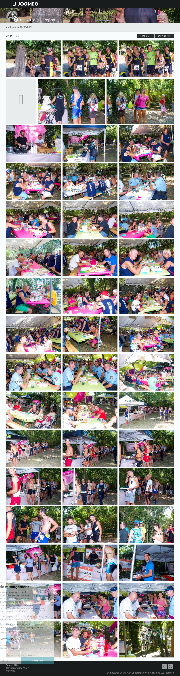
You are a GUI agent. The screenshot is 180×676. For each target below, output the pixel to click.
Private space (166, 21)
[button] (8, 660)
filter (145, 36)
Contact (10, 670)
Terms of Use (12, 665)
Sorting (164, 36)
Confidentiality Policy (17, 667)
